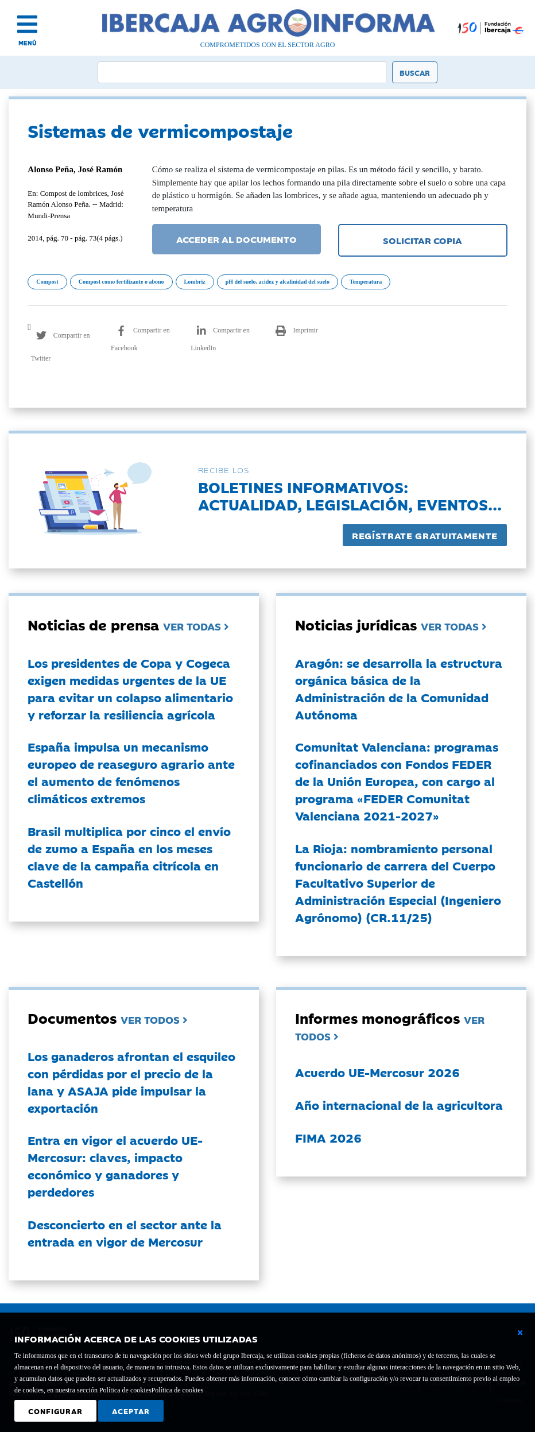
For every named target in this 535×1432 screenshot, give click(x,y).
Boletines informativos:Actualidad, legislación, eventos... (350, 495)
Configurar (55, 1411)
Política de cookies (178, 1390)
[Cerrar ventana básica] (520, 1333)
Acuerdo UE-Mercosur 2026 (377, 1072)
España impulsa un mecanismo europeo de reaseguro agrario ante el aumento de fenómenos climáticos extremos (131, 772)
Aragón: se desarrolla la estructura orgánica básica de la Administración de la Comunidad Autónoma (398, 688)
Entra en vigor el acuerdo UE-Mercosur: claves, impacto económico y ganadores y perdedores (115, 1165)
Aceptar (131, 1411)
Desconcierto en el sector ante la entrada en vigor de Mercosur (125, 1233)
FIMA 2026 (328, 1137)
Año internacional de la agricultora (399, 1104)
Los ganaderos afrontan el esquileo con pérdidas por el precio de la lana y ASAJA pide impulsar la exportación (131, 1081)
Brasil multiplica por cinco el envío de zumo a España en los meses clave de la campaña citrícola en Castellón (129, 856)
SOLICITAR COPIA (422, 240)
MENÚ (27, 42)
